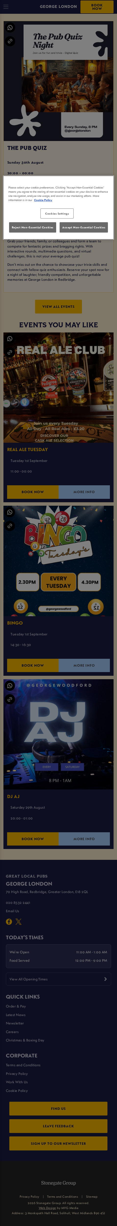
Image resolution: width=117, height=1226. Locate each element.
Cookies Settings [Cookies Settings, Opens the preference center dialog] (57, 213)
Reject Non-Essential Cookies (32, 227)
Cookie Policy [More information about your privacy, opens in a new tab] (43, 200)
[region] (58, 207)
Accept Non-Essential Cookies (83, 227)
